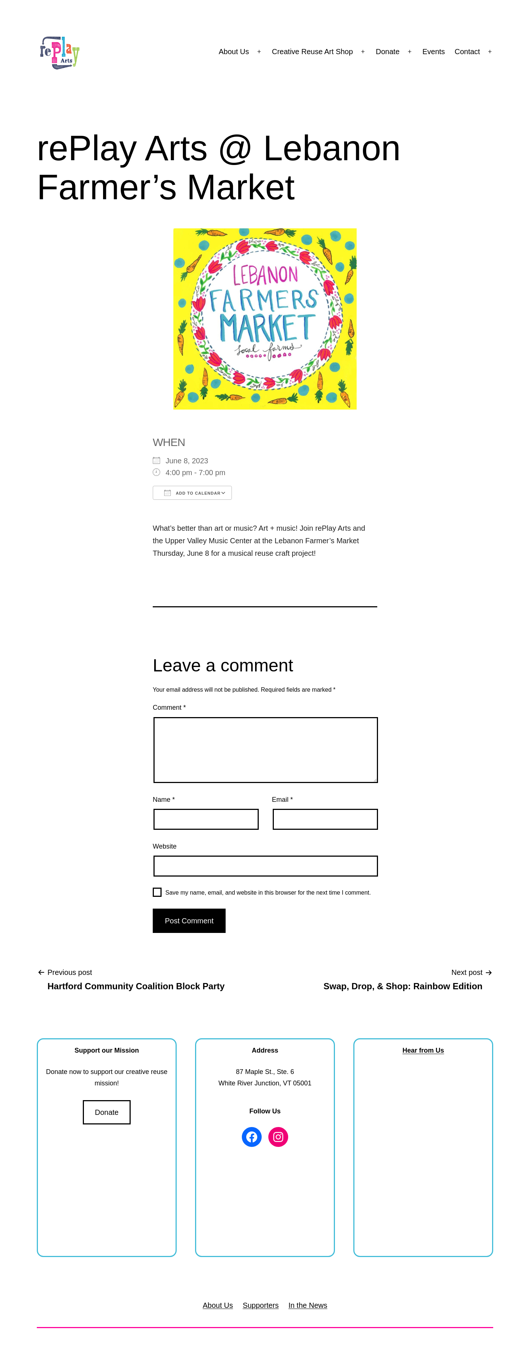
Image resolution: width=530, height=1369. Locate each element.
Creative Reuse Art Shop (312, 52)
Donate (388, 52)
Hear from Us (423, 1050)
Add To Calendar (192, 492)
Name (164, 799)
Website (165, 846)
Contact (467, 52)
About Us (234, 52)
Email (282, 799)
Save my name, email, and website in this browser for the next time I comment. (268, 892)
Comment (169, 707)
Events (434, 52)
